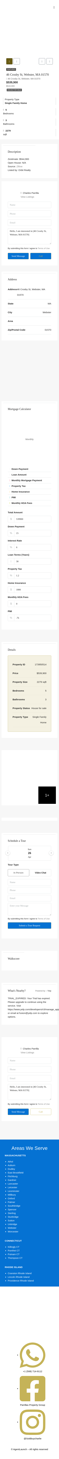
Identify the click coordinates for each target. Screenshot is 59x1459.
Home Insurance (17, 584)
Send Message (18, 257)
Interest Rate (15, 541)
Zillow (19, 167)
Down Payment (16, 527)
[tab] (10, 62)
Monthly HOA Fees (18, 598)
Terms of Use (44, 249)
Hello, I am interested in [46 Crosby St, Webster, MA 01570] (29, 237)
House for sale (14, 91)
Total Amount (15, 513)
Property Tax (15, 570)
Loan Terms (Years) (18, 556)
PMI (10, 612)
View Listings (27, 198)
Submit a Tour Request (29, 926)
